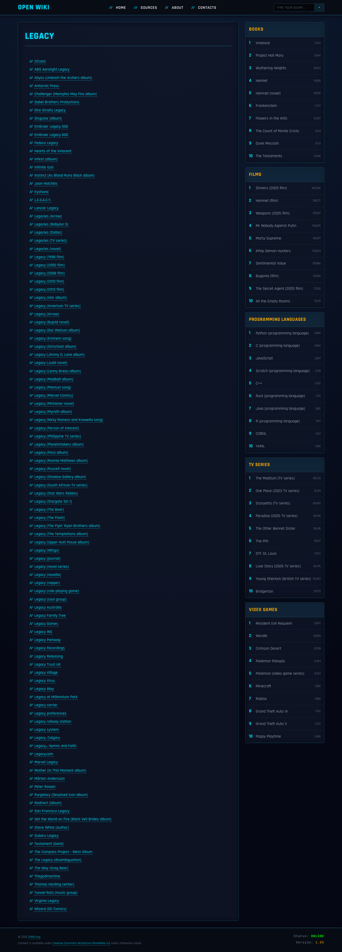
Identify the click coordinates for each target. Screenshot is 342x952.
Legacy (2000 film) (49, 265)
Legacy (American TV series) (57, 306)
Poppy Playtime (285, 736)
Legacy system (46, 729)
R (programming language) (285, 421)
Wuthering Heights (285, 68)
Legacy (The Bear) (49, 509)
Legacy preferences (50, 713)
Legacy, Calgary (47, 737)
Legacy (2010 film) (49, 281)
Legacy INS (43, 631)
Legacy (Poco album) (51, 452)
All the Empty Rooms (285, 301)
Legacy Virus (44, 680)
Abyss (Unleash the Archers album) (63, 77)
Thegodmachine (47, 876)
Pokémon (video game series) (285, 673)
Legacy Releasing (48, 656)
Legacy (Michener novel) (54, 403)
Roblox (285, 698)
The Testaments (285, 156)
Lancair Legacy (46, 208)
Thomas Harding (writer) (54, 884)
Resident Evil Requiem (285, 623)
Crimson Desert (285, 648)
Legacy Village (46, 672)
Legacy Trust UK (47, 664)
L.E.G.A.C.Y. (42, 200)
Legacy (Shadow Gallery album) (60, 476)
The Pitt (285, 541)
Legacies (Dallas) (48, 232)
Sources (149, 7)
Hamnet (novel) (285, 93)
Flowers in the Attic (285, 118)
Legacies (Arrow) (48, 216)
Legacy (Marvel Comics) (53, 395)
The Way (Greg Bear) (51, 868)
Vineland (285, 42)
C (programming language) (285, 345)
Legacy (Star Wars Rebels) (56, 493)
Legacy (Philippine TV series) (57, 436)
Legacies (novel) (47, 248)
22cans (40, 61)
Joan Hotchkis (45, 183)
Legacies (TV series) (50, 240)
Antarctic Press (46, 85)
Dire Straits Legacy (50, 110)
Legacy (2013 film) (49, 289)
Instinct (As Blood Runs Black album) (64, 175)
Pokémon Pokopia (285, 661)
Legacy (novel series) (51, 566)
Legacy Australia (47, 607)
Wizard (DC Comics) (50, 908)
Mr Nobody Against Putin (285, 225)
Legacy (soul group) (50, 599)
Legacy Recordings (49, 648)
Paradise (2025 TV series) (285, 516)
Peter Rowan (44, 786)
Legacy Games (46, 623)
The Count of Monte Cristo (285, 130)
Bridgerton (285, 591)
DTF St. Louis (285, 553)
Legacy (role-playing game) (56, 591)
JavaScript (285, 358)
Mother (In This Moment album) (60, 770)
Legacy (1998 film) (49, 257)
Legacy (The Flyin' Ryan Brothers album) (67, 525)
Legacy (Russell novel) (52, 468)
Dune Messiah (285, 143)
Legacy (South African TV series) (60, 485)
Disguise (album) (48, 118)
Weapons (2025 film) (285, 213)
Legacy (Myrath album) (53, 411)
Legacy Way (44, 688)
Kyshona (41, 191)
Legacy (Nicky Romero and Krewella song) (68, 419)
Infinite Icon (44, 167)
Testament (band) (48, 843)
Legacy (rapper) (47, 582)
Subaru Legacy (46, 835)
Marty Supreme (285, 238)
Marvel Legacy (46, 762)
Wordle (285, 635)
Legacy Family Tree (50, 615)
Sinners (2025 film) (285, 188)
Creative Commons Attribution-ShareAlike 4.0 (81, 943)
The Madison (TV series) (285, 478)
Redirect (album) (47, 802)
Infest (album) (45, 159)
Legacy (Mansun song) (52, 387)
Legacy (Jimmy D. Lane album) (59, 354)
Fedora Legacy (46, 142)
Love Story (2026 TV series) (285, 566)
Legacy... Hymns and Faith (55, 745)
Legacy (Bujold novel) (51, 322)
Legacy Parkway (47, 639)
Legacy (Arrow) (46, 314)
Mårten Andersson (49, 778)
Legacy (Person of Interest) (56, 428)
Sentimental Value (285, 263)
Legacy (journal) (47, 558)
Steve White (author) (51, 827)
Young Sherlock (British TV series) (285, 578)
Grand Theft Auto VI (285, 711)
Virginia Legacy (46, 900)
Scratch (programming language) (285, 370)
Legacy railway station (52, 721)
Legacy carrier (45, 705)
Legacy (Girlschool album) (55, 346)
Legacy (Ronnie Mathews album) (61, 460)
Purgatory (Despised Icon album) (61, 794)
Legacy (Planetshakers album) (59, 444)
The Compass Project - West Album (63, 851)
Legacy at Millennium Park (55, 696)
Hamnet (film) (285, 200)
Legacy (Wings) (46, 550)
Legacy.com (43, 754)
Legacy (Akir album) (50, 297)
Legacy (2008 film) (49, 273)
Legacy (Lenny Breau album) (57, 371)
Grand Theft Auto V (285, 723)
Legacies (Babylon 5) (51, 224)
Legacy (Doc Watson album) (57, 330)
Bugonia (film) (285, 276)
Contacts (207, 7)
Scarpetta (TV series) (285, 503)
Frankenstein (285, 105)
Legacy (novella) (47, 574)
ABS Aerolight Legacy (52, 69)
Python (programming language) (285, 333)
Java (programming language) (285, 408)
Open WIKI (34, 7)
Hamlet (285, 80)
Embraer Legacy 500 (51, 126)
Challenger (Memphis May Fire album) (65, 94)
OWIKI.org (34, 937)
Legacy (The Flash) (49, 517)
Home (121, 7)
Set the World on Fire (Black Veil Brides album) (72, 819)
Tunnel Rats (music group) (55, 892)
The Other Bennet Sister (285, 528)
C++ (285, 383)
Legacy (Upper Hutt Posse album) (61, 542)
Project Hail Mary (285, 55)
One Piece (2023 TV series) (285, 490)
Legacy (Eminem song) (52, 338)
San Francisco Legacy (51, 811)
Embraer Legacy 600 (51, 134)
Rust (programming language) (285, 396)
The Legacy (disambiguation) (57, 860)
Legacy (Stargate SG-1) (53, 501)
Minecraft (285, 686)
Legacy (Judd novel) (50, 362)
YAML (285, 446)
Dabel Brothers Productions (56, 102)
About (177, 7)
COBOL (285, 433)
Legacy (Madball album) (53, 379)
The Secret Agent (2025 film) (285, 288)
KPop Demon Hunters (285, 250)
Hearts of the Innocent (52, 151)
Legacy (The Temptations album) (61, 533)
